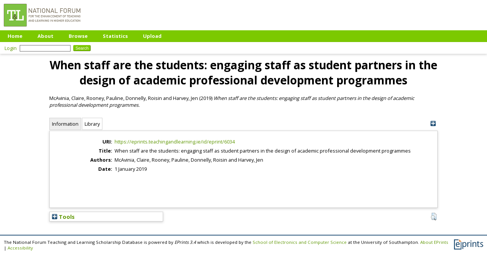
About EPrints (434, 242)
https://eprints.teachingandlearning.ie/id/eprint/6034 (175, 141)
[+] (433, 123)
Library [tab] (92, 123)
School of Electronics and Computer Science (300, 242)
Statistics (115, 36)
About (45, 36)
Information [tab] (65, 123)
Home (15, 36)
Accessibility (20, 248)
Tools (63, 216)
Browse (78, 36)
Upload (152, 36)
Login (11, 48)
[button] (434, 216)
